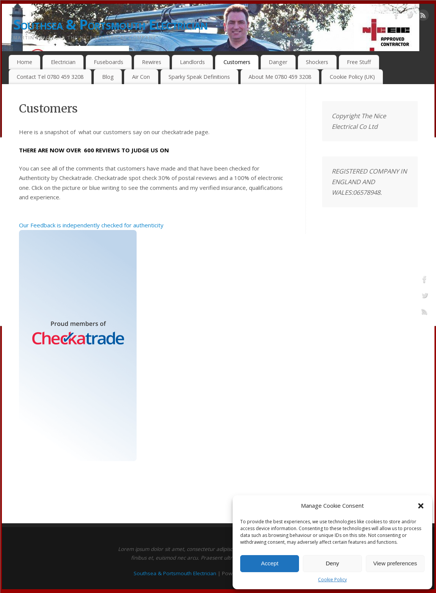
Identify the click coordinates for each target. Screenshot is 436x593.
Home (24, 62)
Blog (108, 76)
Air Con (141, 76)
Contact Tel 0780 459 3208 (50, 76)
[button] (421, 506)
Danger (278, 62)
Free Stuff (359, 62)
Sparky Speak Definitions (199, 76)
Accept (270, 563)
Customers (237, 62)
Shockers (317, 62)
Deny (332, 563)
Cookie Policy (332, 579)
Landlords (192, 62)
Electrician (63, 62)
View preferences (395, 563)
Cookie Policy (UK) (352, 76)
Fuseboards (108, 62)
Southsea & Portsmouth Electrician (110, 24)
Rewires (151, 62)
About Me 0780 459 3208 (280, 76)
